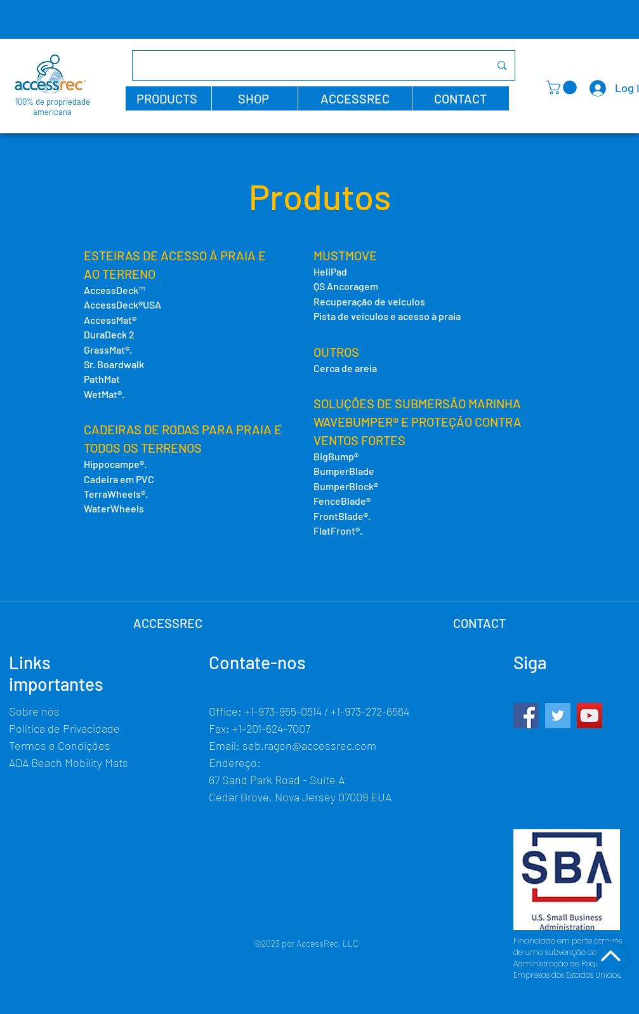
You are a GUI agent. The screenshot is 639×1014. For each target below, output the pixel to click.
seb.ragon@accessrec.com (309, 745)
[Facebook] (526, 715)
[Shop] (610, 957)
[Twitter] (557, 715)
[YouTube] (589, 715)
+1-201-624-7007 (271, 728)
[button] (168, 98)
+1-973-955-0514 (283, 711)
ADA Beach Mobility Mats (68, 763)
